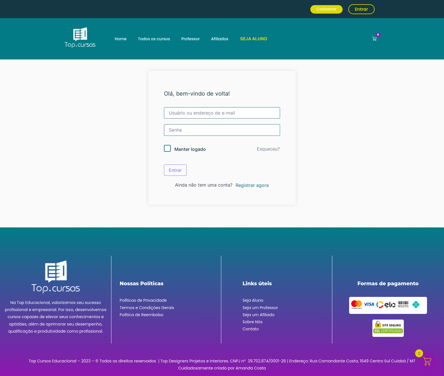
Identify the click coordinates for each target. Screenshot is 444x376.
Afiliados (219, 39)
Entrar (175, 170)
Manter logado (190, 149)
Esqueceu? (268, 149)
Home (121, 39)
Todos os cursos (154, 39)
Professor (190, 39)
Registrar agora (252, 185)
